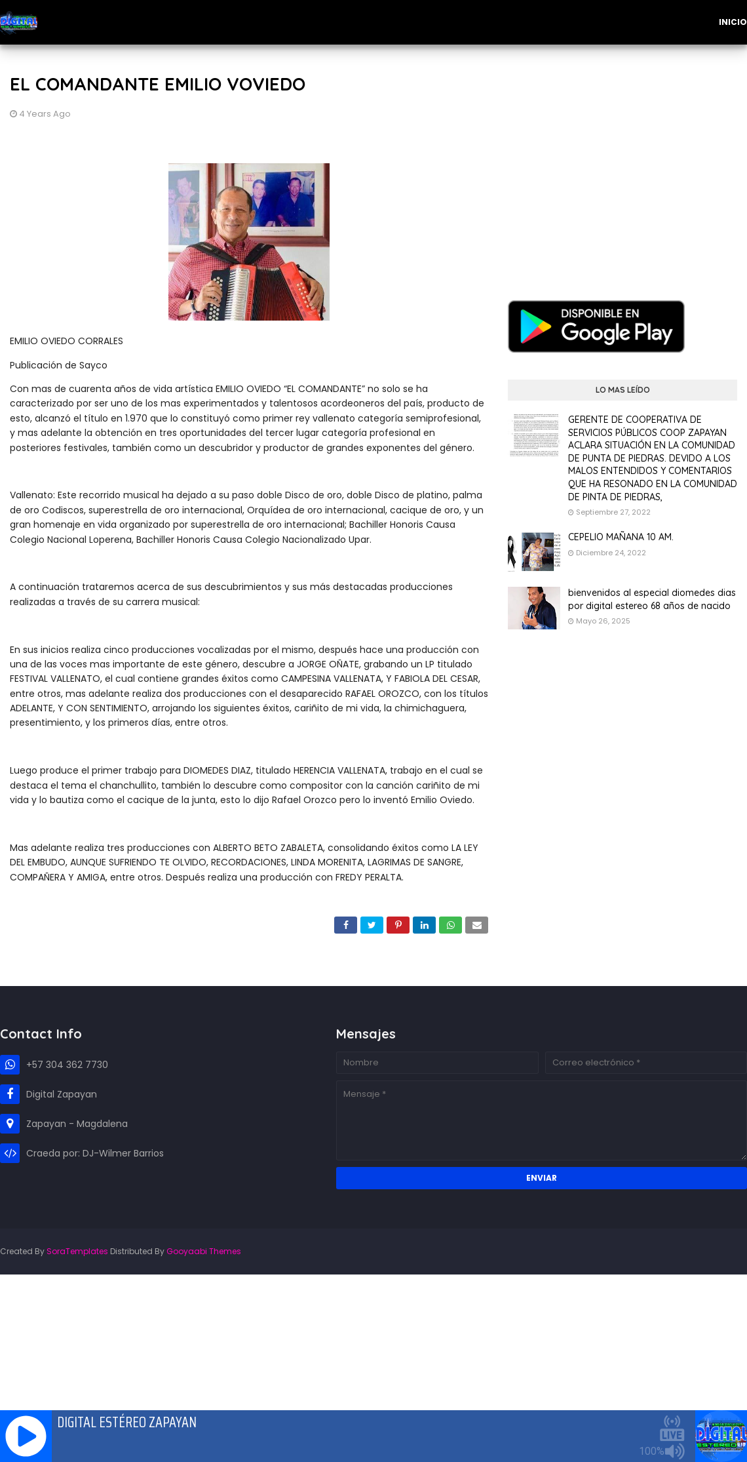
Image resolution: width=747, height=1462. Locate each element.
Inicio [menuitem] (733, 22)
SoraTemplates (77, 1251)
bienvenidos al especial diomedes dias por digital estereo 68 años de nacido (652, 599)
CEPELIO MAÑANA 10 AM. (621, 537)
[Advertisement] (622, 162)
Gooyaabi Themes (203, 1251)
